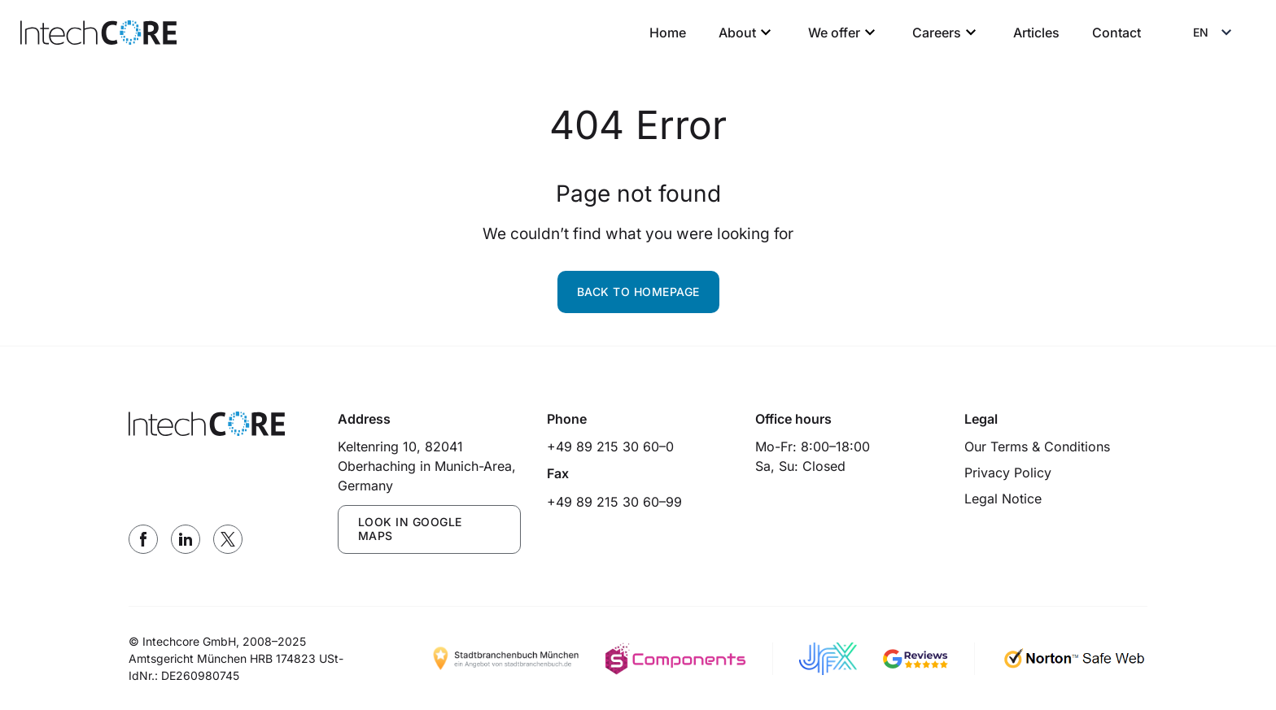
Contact (1116, 32)
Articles (1036, 32)
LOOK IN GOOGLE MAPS (410, 528)
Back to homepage (638, 291)
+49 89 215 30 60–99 (614, 502)
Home (667, 32)
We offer (844, 32)
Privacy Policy (1007, 472)
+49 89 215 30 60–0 (610, 446)
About (747, 32)
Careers (946, 32)
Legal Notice (1003, 498)
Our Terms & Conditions (1037, 446)
